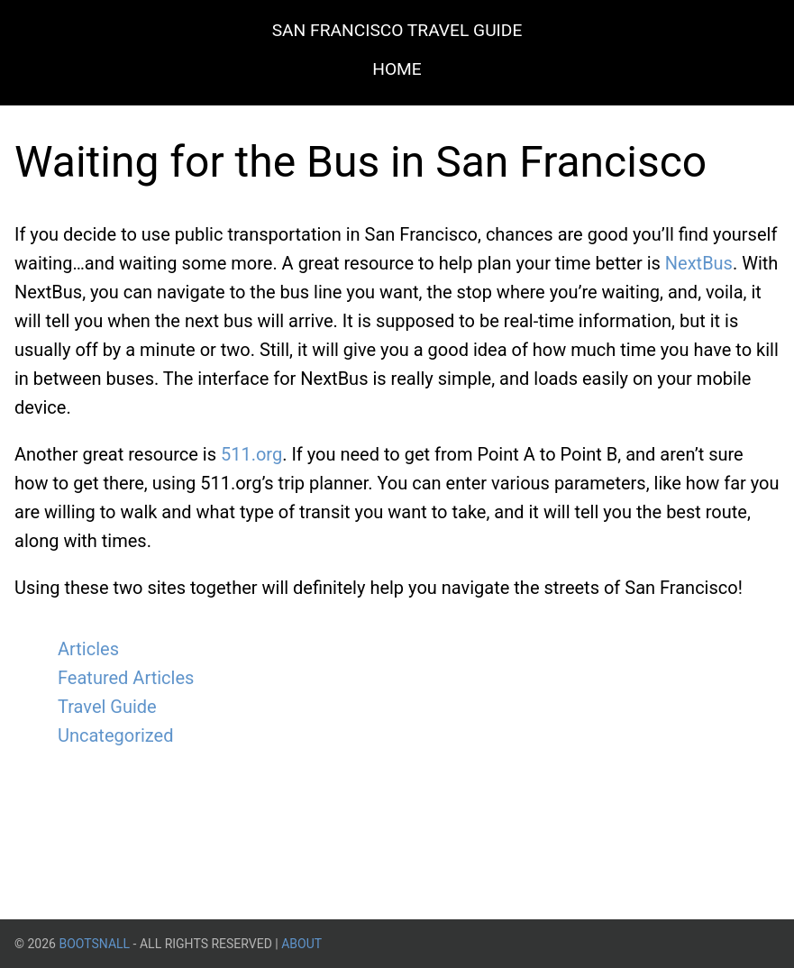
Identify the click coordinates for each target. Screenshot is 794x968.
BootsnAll (94, 943)
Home (397, 69)
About (301, 943)
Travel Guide (107, 706)
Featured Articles (126, 678)
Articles (88, 649)
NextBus (699, 263)
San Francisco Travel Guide (397, 30)
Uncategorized (115, 735)
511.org (251, 454)
